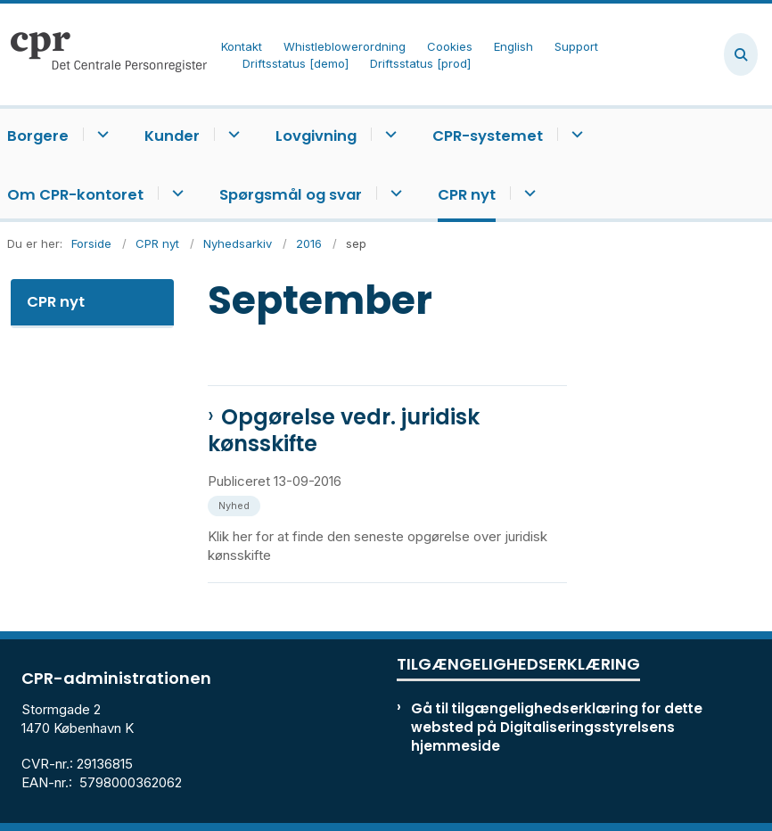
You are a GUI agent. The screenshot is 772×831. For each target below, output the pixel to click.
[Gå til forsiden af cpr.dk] (103, 54)
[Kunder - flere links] (231, 134)
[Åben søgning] (741, 54)
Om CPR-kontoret (75, 195)
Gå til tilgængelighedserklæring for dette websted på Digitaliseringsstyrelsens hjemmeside (556, 727)
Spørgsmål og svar (290, 195)
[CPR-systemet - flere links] (574, 134)
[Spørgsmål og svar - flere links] (393, 193)
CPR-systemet (487, 136)
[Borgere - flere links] (100, 134)
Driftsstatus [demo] (295, 64)
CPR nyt (467, 195)
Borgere (38, 136)
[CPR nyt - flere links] (527, 193)
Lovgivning (316, 136)
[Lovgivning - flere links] (388, 134)
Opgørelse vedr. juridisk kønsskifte (344, 430)
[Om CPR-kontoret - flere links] (175, 193)
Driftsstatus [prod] (420, 64)
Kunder (172, 136)
